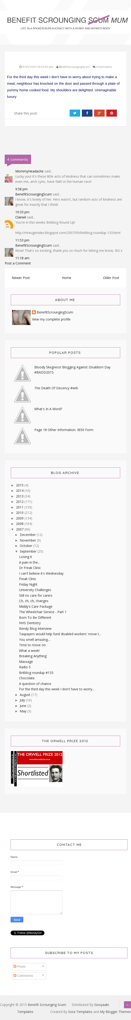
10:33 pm (22, 212)
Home (66, 277)
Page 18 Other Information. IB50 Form (63, 430)
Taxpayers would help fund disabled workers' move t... (60, 634)
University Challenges (35, 590)
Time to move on (32, 645)
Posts (19, 966)
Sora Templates (80, 1011)
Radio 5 (25, 667)
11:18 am (22, 258)
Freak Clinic (27, 579)
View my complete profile (51, 319)
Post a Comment (18, 263)
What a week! (29, 650)
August (25, 694)
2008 (20, 523)
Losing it (25, 556)
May (23, 711)
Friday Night (28, 584)
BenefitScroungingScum (33, 194)
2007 (20, 529)
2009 (20, 518)
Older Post (111, 277)
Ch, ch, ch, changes (33, 601)
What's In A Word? (48, 409)
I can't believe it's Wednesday (41, 573)
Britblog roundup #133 (36, 672)
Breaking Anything (33, 656)
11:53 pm (22, 240)
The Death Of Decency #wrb (56, 388)
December (28, 534)
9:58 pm (21, 189)
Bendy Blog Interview (35, 628)
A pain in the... (29, 562)
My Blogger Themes (115, 1011)
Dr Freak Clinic (30, 567)
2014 (20, 490)
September (28, 551)
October (26, 545)
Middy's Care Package (35, 606)
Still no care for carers (35, 595)
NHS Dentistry (30, 623)
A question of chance (35, 683)
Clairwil (20, 217)
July (23, 700)
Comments (23, 976)
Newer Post (21, 277)
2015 (20, 485)
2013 (20, 496)
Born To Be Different (35, 617)
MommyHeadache (29, 171)
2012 (20, 501)
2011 (20, 507)
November (28, 540)
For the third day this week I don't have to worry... (56, 689)
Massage (26, 661)
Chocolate (27, 678)
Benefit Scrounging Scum (47, 1004)
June (23, 705)
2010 (20, 512)
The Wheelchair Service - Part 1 (43, 612)
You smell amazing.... (35, 639)
